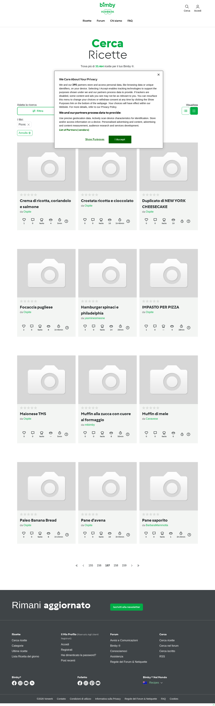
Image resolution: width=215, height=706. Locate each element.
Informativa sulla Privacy (108, 698)
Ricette (16, 634)
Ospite (27, 211)
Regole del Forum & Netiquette (128, 661)
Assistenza (116, 656)
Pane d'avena (93, 520)
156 (99, 565)
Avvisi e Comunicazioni (124, 640)
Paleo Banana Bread (38, 520)
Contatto (61, 698)
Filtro (37, 111)
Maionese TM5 (33, 413)
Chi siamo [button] (116, 20)
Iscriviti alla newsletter (126, 607)
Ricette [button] (87, 20)
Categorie (17, 645)
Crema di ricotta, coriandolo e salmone (45, 203)
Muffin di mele (155, 413)
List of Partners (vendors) (74, 129)
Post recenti (68, 660)
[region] (108, 110)
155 (91, 565)
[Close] (158, 74)
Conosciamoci (118, 651)
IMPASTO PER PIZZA (160, 307)
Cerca (163, 634)
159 (124, 565)
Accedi (65, 644)
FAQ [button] (130, 20)
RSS (162, 656)
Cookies (174, 698)
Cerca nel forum (169, 645)
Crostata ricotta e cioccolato (107, 200)
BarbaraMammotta (157, 525)
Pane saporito (155, 520)
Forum (114, 634)
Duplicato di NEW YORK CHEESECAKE (164, 203)
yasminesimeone (95, 318)
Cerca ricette (19, 640)
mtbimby (90, 424)
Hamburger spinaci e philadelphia (100, 310)
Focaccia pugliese (36, 307)
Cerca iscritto (167, 651)
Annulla (25, 132)
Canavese (152, 418)
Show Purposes (95, 139)
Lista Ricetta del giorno (25, 656)
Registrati (66, 649)
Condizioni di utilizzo (80, 698)
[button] (187, 8)
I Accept (120, 139)
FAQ (163, 698)
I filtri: (20, 119)
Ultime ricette (19, 651)
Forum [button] (101, 20)
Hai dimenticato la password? (78, 655)
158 (116, 565)
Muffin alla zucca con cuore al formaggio (106, 416)
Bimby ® (115, 645)
